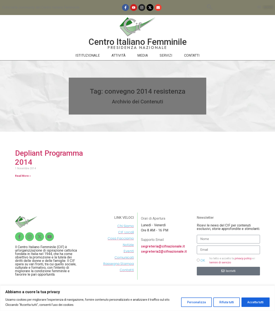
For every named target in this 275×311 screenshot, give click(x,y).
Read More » (23, 175)
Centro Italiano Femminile (138, 42)
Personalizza (194, 302)
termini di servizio (220, 262)
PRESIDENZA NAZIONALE (137, 47)
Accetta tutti (255, 302)
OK (202, 260)
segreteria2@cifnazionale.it (164, 251)
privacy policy (243, 258)
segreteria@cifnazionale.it (163, 246)
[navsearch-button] (209, 7)
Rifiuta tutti (225, 302)
